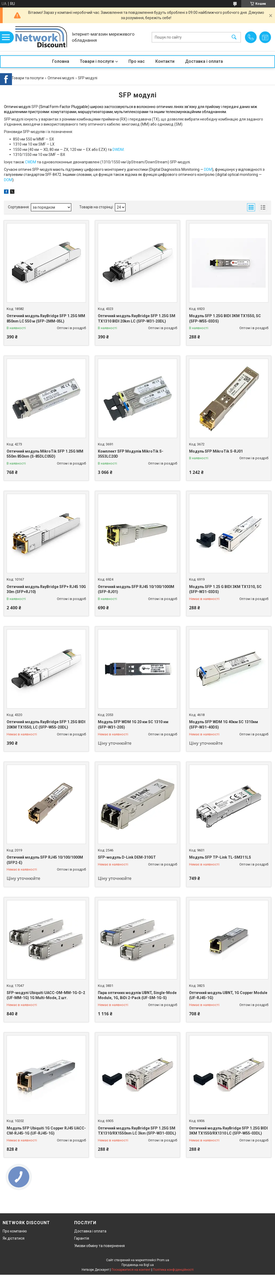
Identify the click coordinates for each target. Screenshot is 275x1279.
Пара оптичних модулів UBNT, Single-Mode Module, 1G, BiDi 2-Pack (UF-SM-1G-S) (137, 995)
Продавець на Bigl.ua (138, 1265)
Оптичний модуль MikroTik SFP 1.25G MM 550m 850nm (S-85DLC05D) (45, 454)
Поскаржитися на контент (131, 1270)
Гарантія (81, 1238)
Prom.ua (163, 1260)
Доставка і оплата (204, 61)
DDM (208, 169)
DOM (8, 180)
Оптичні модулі (61, 78)
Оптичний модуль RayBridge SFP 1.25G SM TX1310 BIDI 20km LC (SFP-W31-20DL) (136, 318)
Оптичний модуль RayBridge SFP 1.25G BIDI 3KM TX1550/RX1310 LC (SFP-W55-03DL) (228, 1131)
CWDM (30, 162)
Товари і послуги (97, 61)
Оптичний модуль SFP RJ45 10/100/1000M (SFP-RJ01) (136, 589)
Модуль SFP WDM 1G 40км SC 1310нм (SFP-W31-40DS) (223, 724)
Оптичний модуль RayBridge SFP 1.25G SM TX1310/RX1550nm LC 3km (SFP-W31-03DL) (137, 1131)
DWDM (118, 149)
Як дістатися (13, 1238)
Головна (60, 61)
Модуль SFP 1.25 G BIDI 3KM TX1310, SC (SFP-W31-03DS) (225, 589)
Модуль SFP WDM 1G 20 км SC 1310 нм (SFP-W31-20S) (133, 724)
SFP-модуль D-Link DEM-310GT (127, 857)
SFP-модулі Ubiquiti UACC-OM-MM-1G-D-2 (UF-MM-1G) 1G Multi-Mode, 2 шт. (46, 995)
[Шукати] (234, 37)
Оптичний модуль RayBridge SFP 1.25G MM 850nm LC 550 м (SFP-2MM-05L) (46, 318)
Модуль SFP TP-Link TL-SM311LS (220, 857)
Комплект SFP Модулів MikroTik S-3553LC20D (130, 454)
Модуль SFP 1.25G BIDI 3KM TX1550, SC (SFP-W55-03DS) (225, 318)
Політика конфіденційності (173, 1270)
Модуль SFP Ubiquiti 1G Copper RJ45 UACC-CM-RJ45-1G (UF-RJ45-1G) (46, 1131)
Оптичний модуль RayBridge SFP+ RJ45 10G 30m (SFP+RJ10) (46, 589)
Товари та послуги (27, 78)
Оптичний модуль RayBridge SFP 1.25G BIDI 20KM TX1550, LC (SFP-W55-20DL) (46, 724)
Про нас (136, 61)
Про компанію (15, 1231)
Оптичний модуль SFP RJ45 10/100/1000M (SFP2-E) (45, 860)
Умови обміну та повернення (99, 1246)
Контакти (164, 61)
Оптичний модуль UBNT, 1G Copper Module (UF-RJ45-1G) (228, 995)
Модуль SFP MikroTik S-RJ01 (216, 451)
